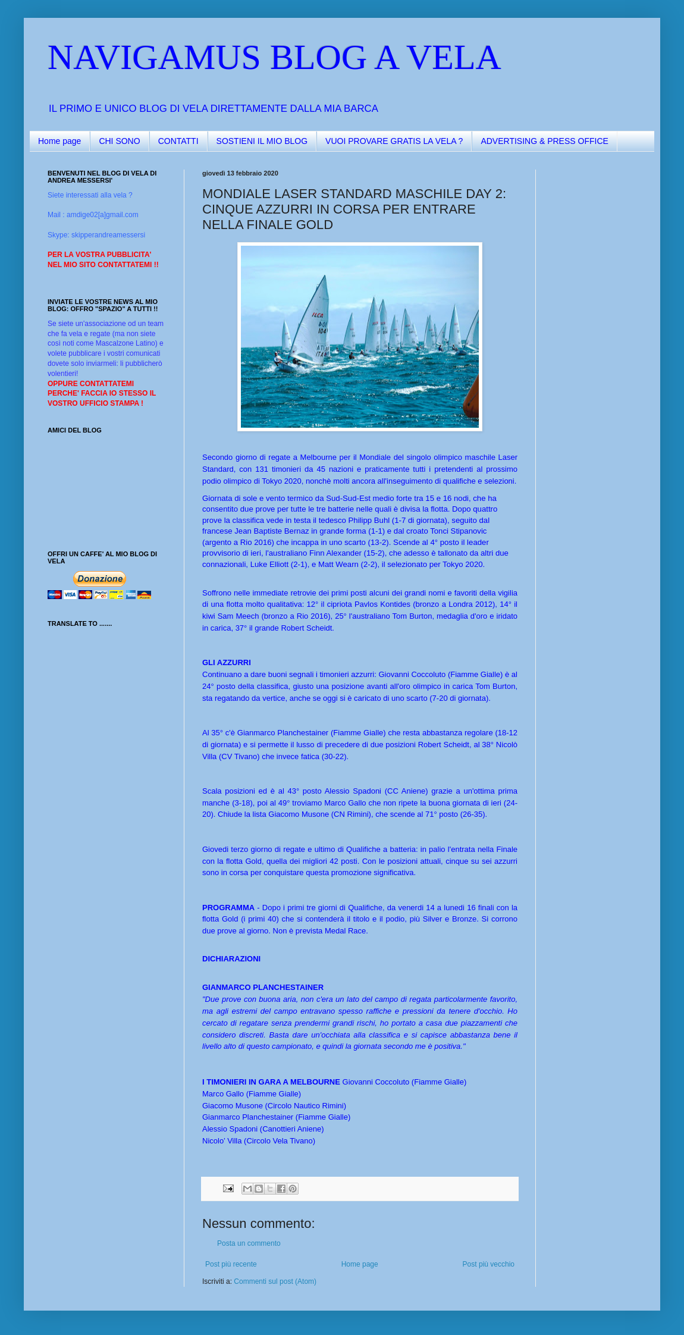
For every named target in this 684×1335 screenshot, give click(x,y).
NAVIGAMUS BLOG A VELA (274, 57)
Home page (59, 141)
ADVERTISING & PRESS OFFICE (544, 141)
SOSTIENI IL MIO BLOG (262, 141)
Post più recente (231, 1264)
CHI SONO (119, 141)
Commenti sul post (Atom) (275, 1281)
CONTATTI (178, 141)
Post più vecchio (488, 1264)
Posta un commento (249, 1243)
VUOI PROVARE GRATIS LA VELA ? (394, 141)
